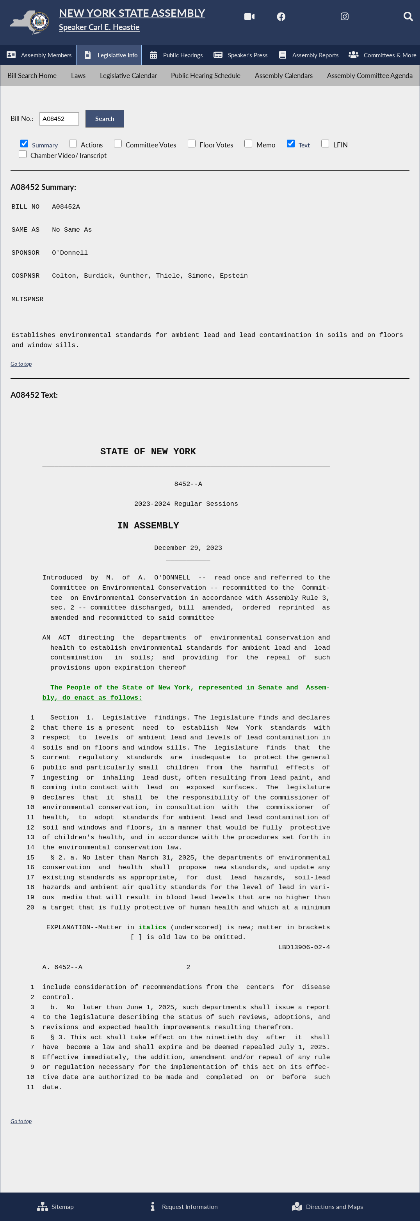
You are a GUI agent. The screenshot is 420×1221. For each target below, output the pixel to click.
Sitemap (55, 1206)
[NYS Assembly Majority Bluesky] (139, 67)
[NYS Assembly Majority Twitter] (74, 67)
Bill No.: (22, 159)
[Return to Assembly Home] (121, 24)
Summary (45, 190)
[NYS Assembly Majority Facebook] (41, 67)
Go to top (21, 409)
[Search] (171, 67)
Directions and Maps (327, 1206)
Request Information (182, 1206)
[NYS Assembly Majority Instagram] (106, 67)
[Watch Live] (9, 67)
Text (305, 190)
